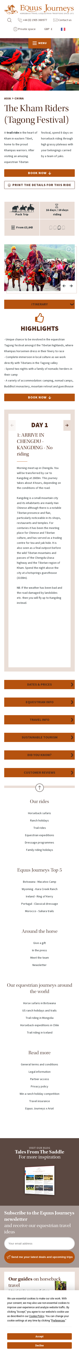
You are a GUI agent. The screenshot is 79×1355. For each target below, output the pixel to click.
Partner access (39, 1080)
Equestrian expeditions (39, 836)
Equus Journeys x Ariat (39, 1109)
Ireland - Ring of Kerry (39, 897)
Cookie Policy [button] (36, 1316)
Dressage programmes (39, 843)
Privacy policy (39, 1087)
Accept (40, 1336)
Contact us (62, 20)
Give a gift (39, 943)
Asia (7, 99)
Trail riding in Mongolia (39, 1018)
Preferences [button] (58, 1320)
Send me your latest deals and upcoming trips (39, 1257)
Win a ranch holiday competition (39, 1094)
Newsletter (39, 965)
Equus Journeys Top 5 (39, 870)
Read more (39, 1053)
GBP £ (48, 29)
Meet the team (39, 958)
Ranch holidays (39, 821)
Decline (39, 1345)
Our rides (39, 802)
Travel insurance (39, 1102)
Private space (24, 29)
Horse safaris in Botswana (39, 1004)
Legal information (40, 1072)
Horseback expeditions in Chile (39, 1026)
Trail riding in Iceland (39, 1033)
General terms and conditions (39, 1065)
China (19, 99)
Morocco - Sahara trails (39, 912)
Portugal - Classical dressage (39, 904)
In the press (39, 951)
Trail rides (39, 828)
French (63, 29)
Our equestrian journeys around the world (39, 989)
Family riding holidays (39, 850)
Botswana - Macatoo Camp (39, 882)
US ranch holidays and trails (39, 1011)
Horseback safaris (39, 814)
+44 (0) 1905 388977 (32, 20)
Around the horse (40, 932)
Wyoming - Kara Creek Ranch (40, 890)
